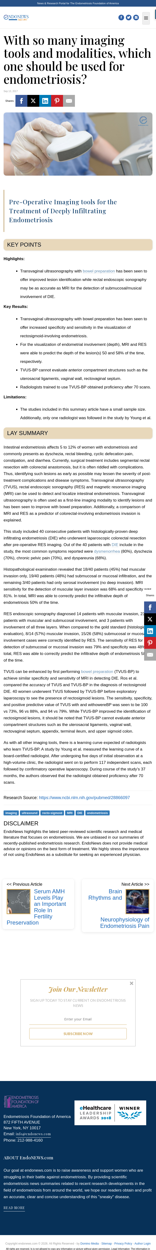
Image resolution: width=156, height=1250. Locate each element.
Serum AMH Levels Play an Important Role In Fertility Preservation (36, 907)
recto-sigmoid (52, 812)
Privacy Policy (123, 1243)
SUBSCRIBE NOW (78, 1034)
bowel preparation (99, 271)
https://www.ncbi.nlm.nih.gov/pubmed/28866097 (84, 797)
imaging (11, 812)
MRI (70, 812)
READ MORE (14, 1208)
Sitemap (106, 1243)
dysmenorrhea (107, 551)
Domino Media (89, 1243)
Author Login (143, 1243)
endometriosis (97, 812)
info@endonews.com (33, 1134)
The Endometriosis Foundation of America (94, 3)
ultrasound (30, 812)
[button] (78, 989)
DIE (115, 545)
